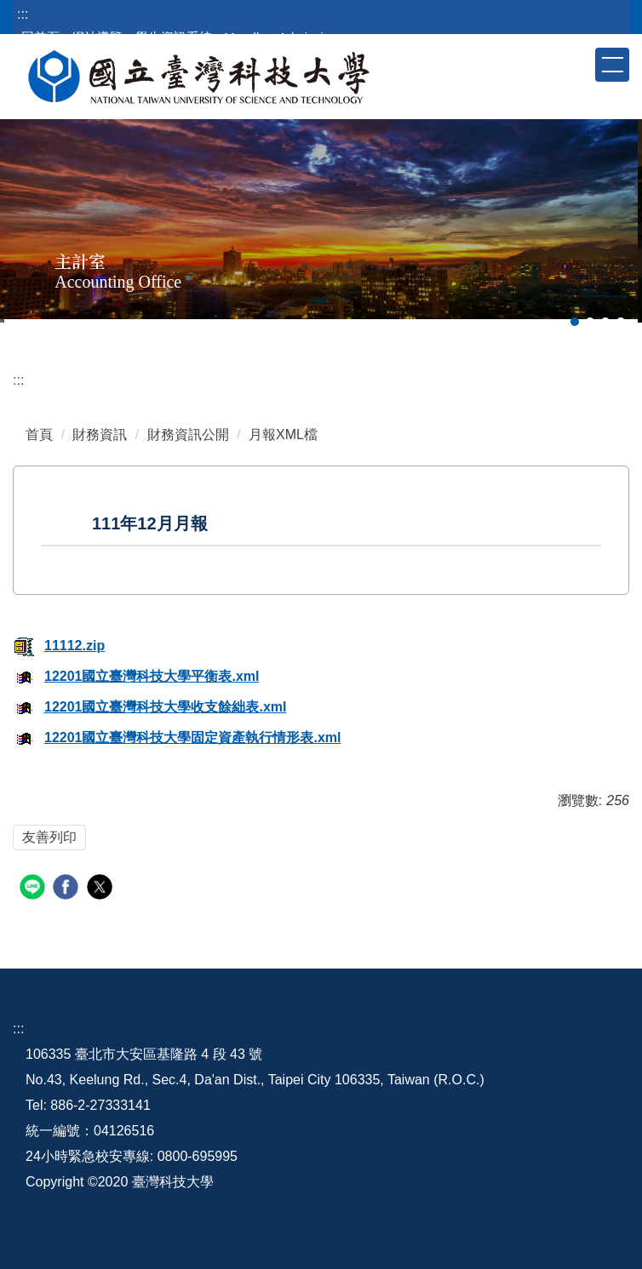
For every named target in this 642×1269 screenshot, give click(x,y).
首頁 (39, 434)
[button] (580, 64)
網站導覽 (97, 37)
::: (22, 14)
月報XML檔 (283, 434)
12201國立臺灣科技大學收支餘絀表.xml (150, 707)
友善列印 (49, 837)
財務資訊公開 (188, 434)
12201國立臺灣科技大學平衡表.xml (136, 676)
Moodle (245, 37)
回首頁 (40, 37)
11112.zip (59, 645)
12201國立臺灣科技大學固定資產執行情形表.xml (177, 737)
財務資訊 (99, 434)
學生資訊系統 (173, 37)
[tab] (574, 321)
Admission (307, 37)
